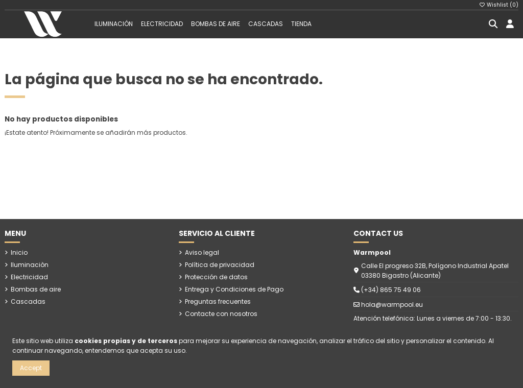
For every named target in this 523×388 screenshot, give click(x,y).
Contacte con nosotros (221, 313)
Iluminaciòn (30, 264)
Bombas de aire (36, 289)
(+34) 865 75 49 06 (391, 289)
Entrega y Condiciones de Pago (234, 289)
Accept (31, 367)
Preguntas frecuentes (218, 301)
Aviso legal (202, 252)
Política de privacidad (219, 264)
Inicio (19, 252)
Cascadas (28, 301)
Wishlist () (499, 5)
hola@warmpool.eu (392, 304)
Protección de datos (216, 277)
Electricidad (29, 277)
